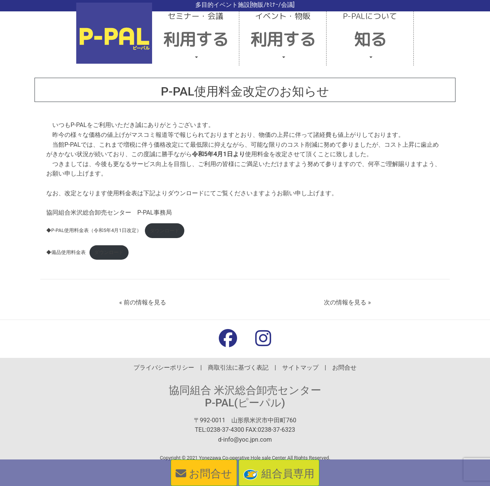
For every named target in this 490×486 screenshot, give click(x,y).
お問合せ (344, 367)
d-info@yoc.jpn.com (245, 439)
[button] (195, 38)
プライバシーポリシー (163, 367)
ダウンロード (164, 231)
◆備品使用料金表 (66, 252)
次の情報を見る (345, 302)
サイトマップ (300, 367)
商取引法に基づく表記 (238, 367)
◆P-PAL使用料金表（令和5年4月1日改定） (93, 231)
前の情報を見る (145, 302)
